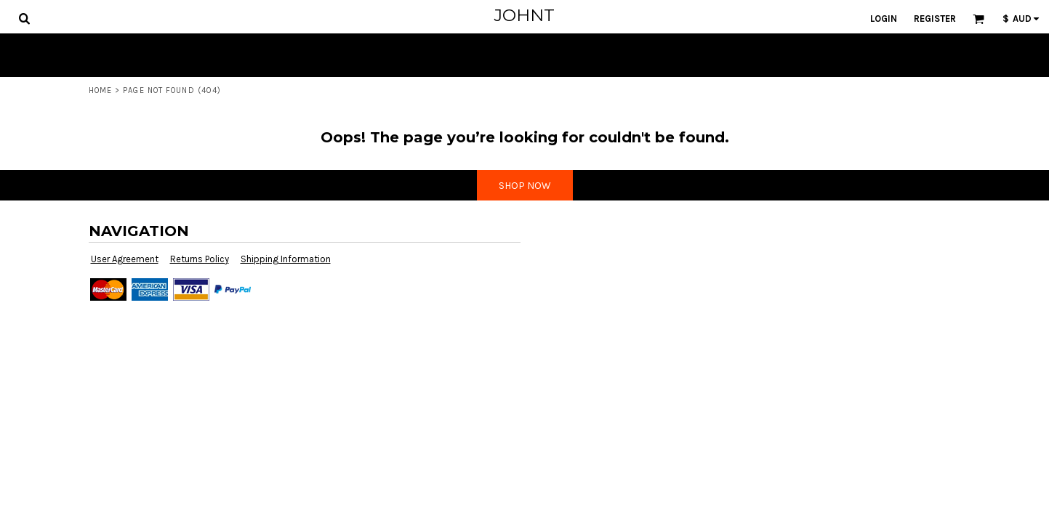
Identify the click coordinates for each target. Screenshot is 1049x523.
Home (100, 90)
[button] (24, 18)
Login (883, 18)
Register (935, 18)
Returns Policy (199, 259)
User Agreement (124, 259)
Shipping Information (286, 259)
